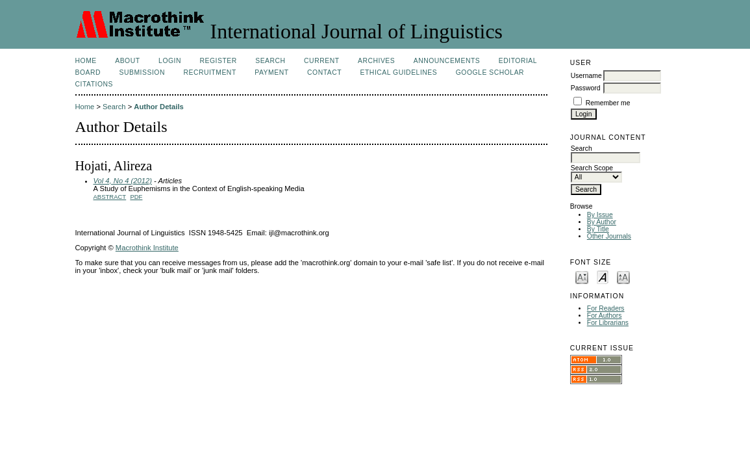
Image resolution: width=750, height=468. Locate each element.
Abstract (110, 196)
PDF (136, 196)
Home (86, 60)
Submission (142, 72)
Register (217, 60)
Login (169, 60)
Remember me (608, 103)
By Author (601, 222)
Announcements (447, 60)
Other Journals (609, 236)
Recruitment (209, 72)
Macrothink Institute (147, 248)
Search (270, 60)
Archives (376, 60)
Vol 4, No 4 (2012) (123, 181)
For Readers (606, 308)
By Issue (600, 214)
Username (586, 75)
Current (321, 60)
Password (586, 88)
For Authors (604, 315)
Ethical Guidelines (399, 72)
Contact (324, 72)
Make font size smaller (581, 276)
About (127, 60)
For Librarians (608, 322)
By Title (598, 229)
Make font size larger (623, 276)
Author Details (158, 106)
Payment (271, 72)
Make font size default (602, 276)
